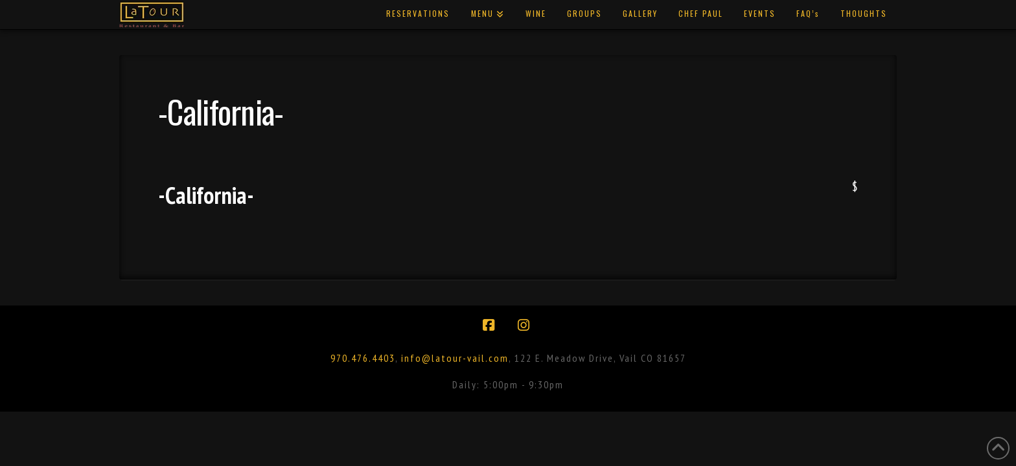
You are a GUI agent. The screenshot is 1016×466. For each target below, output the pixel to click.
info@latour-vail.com (455, 357)
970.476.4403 (362, 357)
